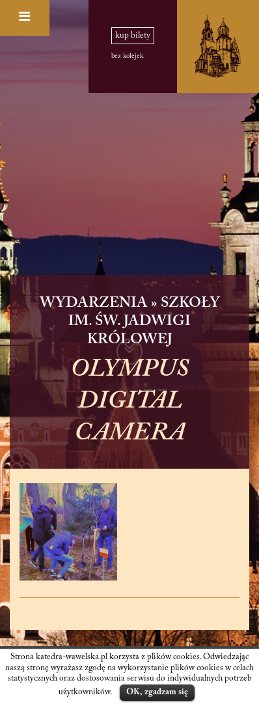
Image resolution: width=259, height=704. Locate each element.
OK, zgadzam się (157, 692)
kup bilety (132, 35)
